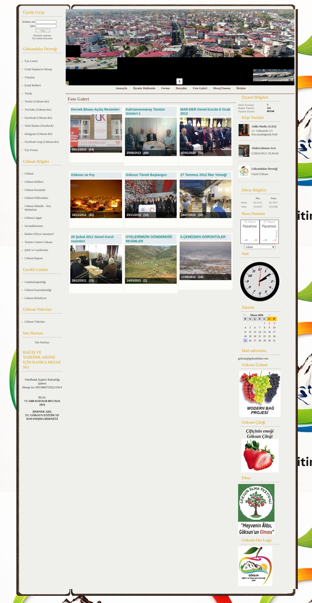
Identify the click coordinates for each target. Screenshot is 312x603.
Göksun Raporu (34, 258)
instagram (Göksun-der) (38, 134)
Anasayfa (121, 88)
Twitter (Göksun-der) (37, 101)
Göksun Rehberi (34, 181)
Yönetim (30, 77)
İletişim (241, 88)
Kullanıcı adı (28, 21)
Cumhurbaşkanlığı (35, 282)
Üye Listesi (31, 61)
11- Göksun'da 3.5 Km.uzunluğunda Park (265, 132)
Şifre (32, 26)
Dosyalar (181, 88)
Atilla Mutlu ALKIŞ (264, 126)
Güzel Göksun (260, 174)
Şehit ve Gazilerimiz (36, 250)
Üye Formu (31, 150)
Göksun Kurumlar (35, 190)
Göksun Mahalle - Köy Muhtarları (38, 208)
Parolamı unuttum (42, 35)
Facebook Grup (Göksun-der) (42, 142)
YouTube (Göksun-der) (38, 109)
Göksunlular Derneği (265, 168)
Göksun (29, 173)
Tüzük (28, 93)
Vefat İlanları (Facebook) (39, 125)
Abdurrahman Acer (264, 148)
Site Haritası (42, 342)
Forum (165, 88)
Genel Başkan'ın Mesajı (38, 69)
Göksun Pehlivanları (36, 198)
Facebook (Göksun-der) (38, 117)
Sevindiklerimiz (34, 226)
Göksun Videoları (35, 321)
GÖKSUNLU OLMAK (265, 153)
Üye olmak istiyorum (42, 38)
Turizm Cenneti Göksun (38, 242)
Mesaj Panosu (221, 88)
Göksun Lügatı (33, 218)
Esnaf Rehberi (33, 85)
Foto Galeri (200, 88)
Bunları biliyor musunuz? (39, 234)
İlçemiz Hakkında (144, 88)
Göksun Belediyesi (35, 298)
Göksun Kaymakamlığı (38, 290)
